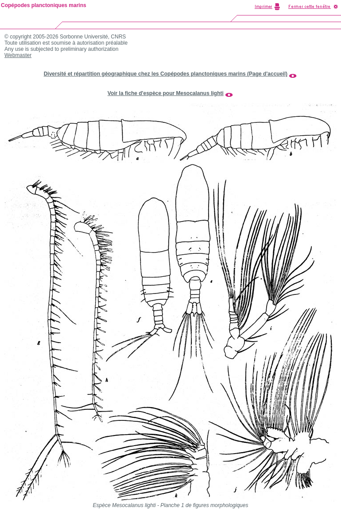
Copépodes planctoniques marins (43, 5)
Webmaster (17, 55)
